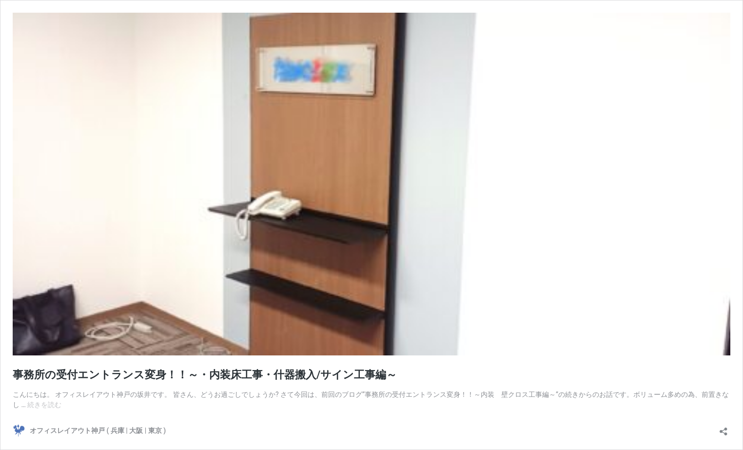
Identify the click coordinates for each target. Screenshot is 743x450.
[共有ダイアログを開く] (723, 428)
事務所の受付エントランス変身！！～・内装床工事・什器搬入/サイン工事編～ (205, 375)
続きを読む (44, 405)
